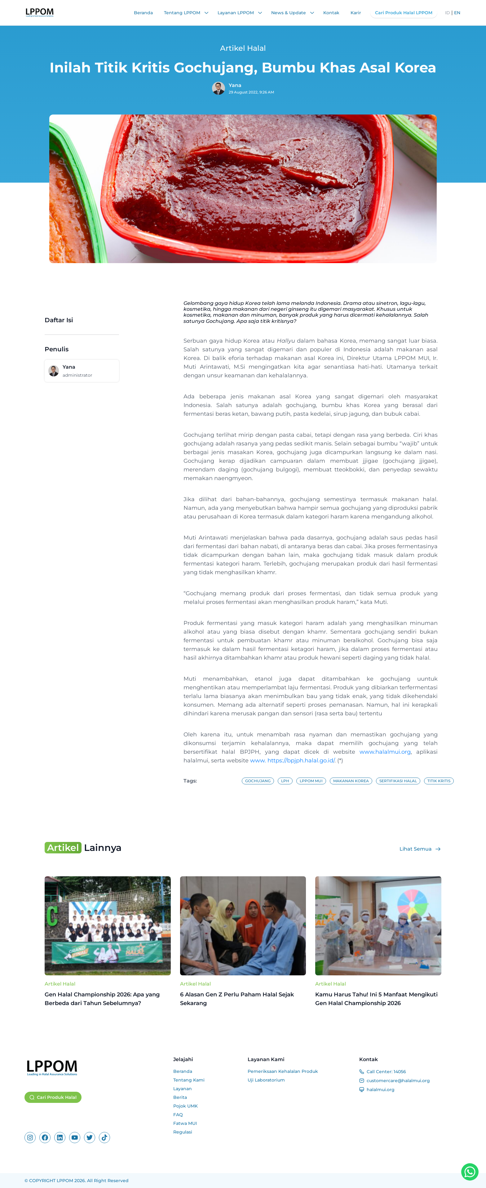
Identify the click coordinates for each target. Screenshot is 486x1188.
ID (447, 12)
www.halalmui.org (385, 751)
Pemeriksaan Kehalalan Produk (283, 1071)
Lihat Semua (420, 849)
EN (457, 12)
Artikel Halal (60, 984)
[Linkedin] (59, 1137)
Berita (180, 1097)
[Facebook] (45, 1137)
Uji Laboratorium (266, 1080)
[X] (89, 1137)
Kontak (331, 12)
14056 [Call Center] (400, 1071)
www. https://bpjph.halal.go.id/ (292, 760)
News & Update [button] (293, 12)
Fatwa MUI (185, 1123)
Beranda (143, 12)
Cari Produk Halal (53, 1097)
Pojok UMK (185, 1106)
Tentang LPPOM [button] (186, 12)
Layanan (182, 1088)
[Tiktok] (104, 1137)
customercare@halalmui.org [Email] (398, 1080)
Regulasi (182, 1132)
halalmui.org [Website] (381, 1089)
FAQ (178, 1114)
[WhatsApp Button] (470, 1172)
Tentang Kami (189, 1080)
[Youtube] (74, 1137)
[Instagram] (30, 1137)
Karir (356, 12)
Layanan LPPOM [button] (240, 12)
